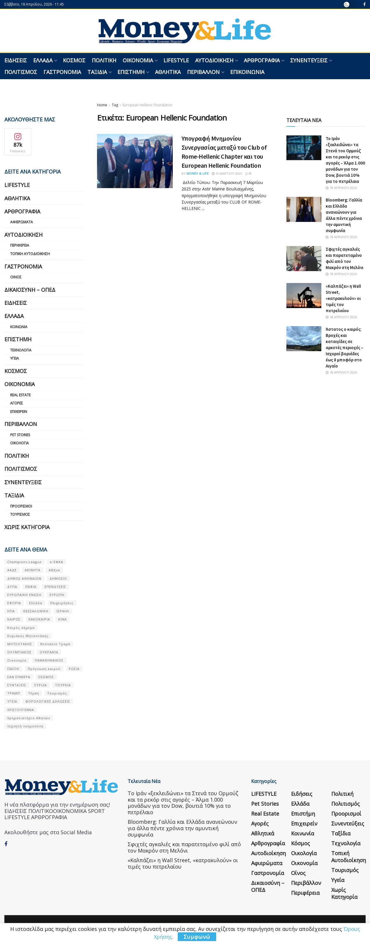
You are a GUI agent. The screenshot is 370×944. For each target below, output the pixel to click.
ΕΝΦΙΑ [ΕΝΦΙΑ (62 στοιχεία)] (30, 586)
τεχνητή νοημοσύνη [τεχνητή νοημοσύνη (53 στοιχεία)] (25, 726)
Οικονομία (138, 60)
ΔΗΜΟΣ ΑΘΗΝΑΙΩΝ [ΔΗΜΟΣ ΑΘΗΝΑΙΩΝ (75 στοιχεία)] (24, 578)
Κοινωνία (18, 326)
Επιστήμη (131, 71)
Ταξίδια (97, 71)
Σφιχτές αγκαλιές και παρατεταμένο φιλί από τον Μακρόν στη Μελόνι (184, 847)
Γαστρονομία (62, 71)
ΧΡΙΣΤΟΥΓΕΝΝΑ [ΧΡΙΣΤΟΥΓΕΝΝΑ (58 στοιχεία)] (20, 710)
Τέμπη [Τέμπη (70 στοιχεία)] (33, 693)
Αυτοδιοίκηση (214, 60)
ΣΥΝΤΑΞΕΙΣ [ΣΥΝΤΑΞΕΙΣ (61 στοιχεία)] (16, 685)
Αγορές (16, 403)
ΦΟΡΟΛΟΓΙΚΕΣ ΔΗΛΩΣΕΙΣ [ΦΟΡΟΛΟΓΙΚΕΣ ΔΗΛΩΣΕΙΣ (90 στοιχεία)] (47, 701)
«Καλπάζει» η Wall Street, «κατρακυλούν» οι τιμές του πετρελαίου (343, 298)
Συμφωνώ (197, 936)
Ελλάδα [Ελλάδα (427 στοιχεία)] (35, 603)
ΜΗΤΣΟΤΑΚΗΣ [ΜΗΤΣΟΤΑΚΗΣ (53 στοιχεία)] (19, 644)
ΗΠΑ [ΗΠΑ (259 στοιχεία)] (11, 611)
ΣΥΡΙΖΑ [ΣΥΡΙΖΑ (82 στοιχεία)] (40, 685)
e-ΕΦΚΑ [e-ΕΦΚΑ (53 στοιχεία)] (56, 562)
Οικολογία (19, 443)
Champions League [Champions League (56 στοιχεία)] (24, 562)
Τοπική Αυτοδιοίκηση (30, 253)
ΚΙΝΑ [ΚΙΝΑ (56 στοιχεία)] (62, 619)
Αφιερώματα (21, 222)
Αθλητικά (168, 71)
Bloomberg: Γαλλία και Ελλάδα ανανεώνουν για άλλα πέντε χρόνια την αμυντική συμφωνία (182, 828)
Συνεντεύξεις (308, 60)
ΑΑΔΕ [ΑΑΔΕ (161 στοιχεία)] (12, 570)
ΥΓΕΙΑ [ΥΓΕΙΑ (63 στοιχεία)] (12, 701)
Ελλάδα (42, 60)
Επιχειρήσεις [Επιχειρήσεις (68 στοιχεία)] (61, 603)
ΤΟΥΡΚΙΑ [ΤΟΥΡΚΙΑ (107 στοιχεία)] (63, 685)
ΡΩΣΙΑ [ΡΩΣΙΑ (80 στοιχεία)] (74, 669)
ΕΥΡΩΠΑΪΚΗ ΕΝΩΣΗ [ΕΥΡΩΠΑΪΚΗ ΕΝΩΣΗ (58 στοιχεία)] (24, 595)
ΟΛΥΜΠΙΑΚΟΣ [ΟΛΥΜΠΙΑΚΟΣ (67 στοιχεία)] (19, 652)
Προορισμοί (21, 506)
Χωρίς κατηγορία (27, 527)
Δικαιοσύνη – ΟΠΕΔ (29, 289)
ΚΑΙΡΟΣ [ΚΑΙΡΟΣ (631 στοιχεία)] (13, 619)
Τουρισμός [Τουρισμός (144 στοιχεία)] (57, 693)
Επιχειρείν (18, 411)
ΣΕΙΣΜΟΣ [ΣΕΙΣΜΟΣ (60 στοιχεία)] (46, 677)
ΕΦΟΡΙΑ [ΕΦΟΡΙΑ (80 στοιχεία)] (14, 603)
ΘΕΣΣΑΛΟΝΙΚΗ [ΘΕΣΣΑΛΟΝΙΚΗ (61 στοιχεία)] (35, 611)
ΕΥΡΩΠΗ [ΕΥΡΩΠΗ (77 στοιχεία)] (57, 595)
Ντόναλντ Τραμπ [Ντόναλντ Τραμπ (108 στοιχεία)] (55, 644)
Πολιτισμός (20, 71)
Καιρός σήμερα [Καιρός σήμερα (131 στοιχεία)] (21, 627)
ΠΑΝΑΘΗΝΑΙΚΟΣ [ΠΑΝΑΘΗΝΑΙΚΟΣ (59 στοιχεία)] (49, 660)
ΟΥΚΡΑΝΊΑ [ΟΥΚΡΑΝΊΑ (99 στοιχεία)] (49, 652)
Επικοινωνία (247, 71)
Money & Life (197, 173)
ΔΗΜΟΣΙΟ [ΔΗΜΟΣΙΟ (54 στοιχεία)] (58, 578)
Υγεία (14, 358)
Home (102, 104)
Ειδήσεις (15, 60)
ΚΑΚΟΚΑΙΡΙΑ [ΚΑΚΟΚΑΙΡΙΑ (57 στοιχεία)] (39, 619)
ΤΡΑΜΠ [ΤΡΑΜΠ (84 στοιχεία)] (13, 693)
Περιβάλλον (203, 71)
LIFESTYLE (176, 60)
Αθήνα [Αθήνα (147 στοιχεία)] (54, 570)
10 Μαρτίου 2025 (227, 173)
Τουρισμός (20, 514)
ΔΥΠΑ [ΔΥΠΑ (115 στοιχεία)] (12, 586)
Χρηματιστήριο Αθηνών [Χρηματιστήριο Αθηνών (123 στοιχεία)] (28, 718)
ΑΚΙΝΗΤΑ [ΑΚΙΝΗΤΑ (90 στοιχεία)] (32, 570)
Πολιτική (104, 60)
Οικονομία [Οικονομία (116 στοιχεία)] (17, 660)
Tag (115, 104)
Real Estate (20, 395)
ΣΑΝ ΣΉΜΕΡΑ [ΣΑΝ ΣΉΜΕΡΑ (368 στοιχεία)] (18, 677)
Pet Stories (20, 434)
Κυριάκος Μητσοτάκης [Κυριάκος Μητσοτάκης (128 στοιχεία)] (28, 636)
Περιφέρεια (19, 245)
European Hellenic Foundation (147, 104)
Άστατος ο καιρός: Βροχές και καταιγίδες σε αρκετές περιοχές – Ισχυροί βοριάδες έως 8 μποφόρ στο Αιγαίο (344, 347)
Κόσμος (74, 60)
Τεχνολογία (20, 350)
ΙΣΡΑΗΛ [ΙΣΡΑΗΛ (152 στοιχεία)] (63, 611)
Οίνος (16, 277)
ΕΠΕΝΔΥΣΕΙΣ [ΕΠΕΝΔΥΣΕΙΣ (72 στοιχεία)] (55, 586)
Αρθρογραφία (262, 60)
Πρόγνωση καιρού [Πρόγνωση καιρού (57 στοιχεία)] (44, 669)
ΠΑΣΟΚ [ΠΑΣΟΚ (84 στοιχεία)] (13, 669)
